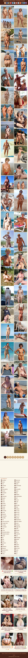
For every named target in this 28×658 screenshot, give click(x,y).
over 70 (16, 516)
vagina (16, 546)
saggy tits (17, 526)
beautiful (3, 492)
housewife (17, 489)
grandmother (4, 550)
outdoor (16, 508)
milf (15, 498)
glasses (3, 548)
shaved (16, 530)
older (16, 507)
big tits (3, 498)
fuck (2, 541)
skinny (16, 532)
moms (16, 499)
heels (16, 483)
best (2, 494)
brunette (3, 510)
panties (16, 517)
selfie (16, 528)
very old (16, 548)
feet (2, 539)
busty (3, 512)
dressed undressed (6, 532)
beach (3, 491)
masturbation (18, 496)
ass (2, 483)
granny (3, 551)
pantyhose (17, 519)
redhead (17, 525)
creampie (3, 526)
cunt (2, 528)
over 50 (16, 512)
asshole (3, 485)
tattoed (16, 539)
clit (2, 519)
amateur (3, 480)
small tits (17, 533)
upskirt (16, 544)
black (3, 501)
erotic (3, 535)
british (3, 508)
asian (3, 482)
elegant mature (5, 533)
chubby (3, 517)
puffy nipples (18, 521)
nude (16, 501)
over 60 (16, 514)
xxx (15, 553)
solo (16, 535)
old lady (16, 505)
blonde (3, 503)
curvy (3, 530)
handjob (16, 482)
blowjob (3, 505)
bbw (2, 487)
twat (16, 542)
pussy (16, 523)
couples (3, 525)
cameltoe (3, 516)
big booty (3, 496)
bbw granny (4, 489)
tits (15, 541)
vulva (16, 550)
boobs (3, 507)
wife (16, 551)
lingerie (16, 494)
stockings (17, 537)
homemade (17, 485)
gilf (2, 544)
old (15, 503)
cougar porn (4, 523)
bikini (3, 499)
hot (15, 487)
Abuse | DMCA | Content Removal (8, 653)
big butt (3, 514)
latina (16, 491)
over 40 (16, 510)
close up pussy (5, 521)
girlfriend (3, 546)
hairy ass (17, 480)
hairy (2, 553)
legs (16, 492)
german (3, 542)
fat (2, 537)
